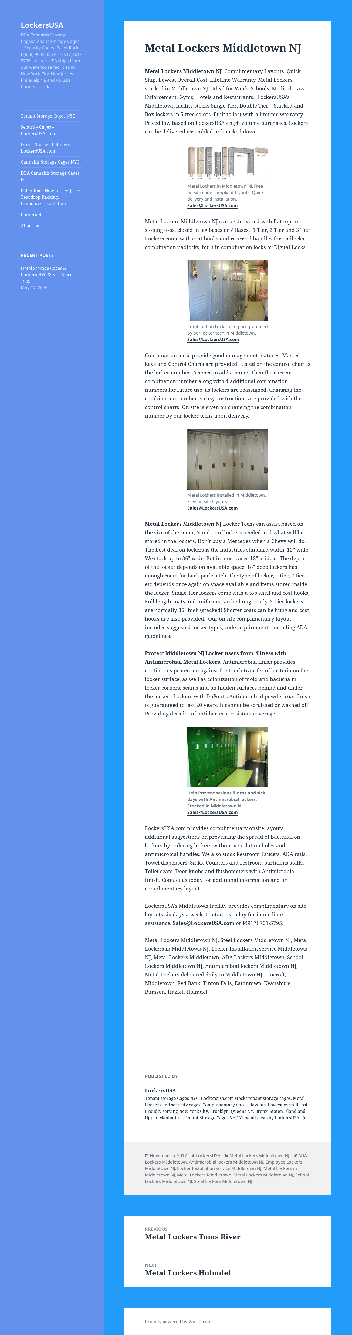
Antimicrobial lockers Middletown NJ (226, 1162)
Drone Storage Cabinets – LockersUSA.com (47, 148)
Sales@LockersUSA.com (212, 205)
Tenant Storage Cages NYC (48, 116)
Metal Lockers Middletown (204, 1175)
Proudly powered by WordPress (178, 1321)
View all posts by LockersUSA (269, 1118)
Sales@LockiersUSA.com (213, 339)
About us (30, 226)
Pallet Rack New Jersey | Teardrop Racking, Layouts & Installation (46, 197)
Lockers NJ (32, 215)
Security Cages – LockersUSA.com (38, 130)
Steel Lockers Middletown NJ (223, 1181)
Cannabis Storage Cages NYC (50, 162)
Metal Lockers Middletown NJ (259, 1155)
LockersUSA (42, 25)
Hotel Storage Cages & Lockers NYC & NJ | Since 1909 (47, 274)
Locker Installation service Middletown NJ (219, 1168)
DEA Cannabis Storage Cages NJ (50, 176)
